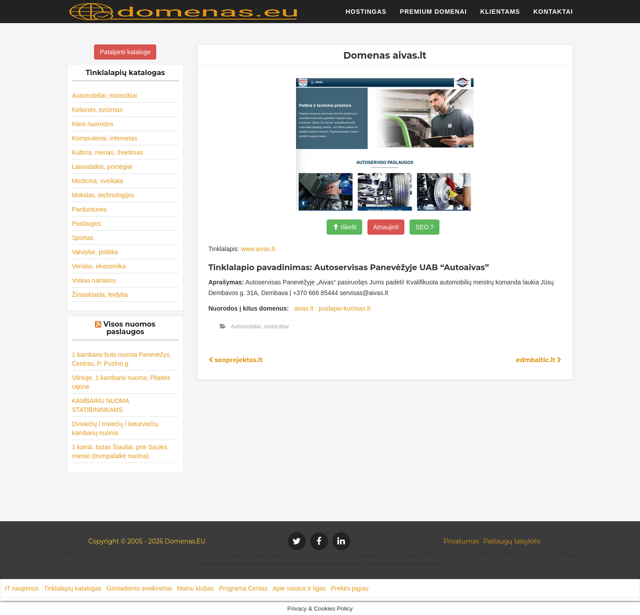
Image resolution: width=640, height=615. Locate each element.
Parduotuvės (89, 209)
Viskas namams (94, 280)
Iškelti (344, 227)
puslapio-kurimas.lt (345, 308)
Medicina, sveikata (97, 180)
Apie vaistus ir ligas (299, 588)
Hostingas (366, 15)
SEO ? (424, 227)
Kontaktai (553, 15)
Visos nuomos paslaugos (129, 328)
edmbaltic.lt (538, 360)
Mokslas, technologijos (103, 195)
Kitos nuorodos (92, 124)
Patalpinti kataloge (125, 52)
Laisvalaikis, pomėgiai (102, 166)
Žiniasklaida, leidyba (100, 294)
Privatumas (461, 541)
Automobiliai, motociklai (104, 95)
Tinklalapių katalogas (72, 588)
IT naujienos (22, 588)
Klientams (500, 15)
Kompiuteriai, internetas (104, 138)
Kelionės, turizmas (97, 109)
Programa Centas (243, 588)
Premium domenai (433, 15)
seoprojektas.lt (236, 360)
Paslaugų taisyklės (511, 541)
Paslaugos (86, 223)
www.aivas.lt (258, 248)
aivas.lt (303, 308)
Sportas (82, 237)
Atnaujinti (386, 227)
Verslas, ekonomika (99, 266)
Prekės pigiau (349, 588)
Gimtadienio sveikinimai (139, 588)
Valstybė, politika (95, 252)
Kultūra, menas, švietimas (107, 152)
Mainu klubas (195, 588)
